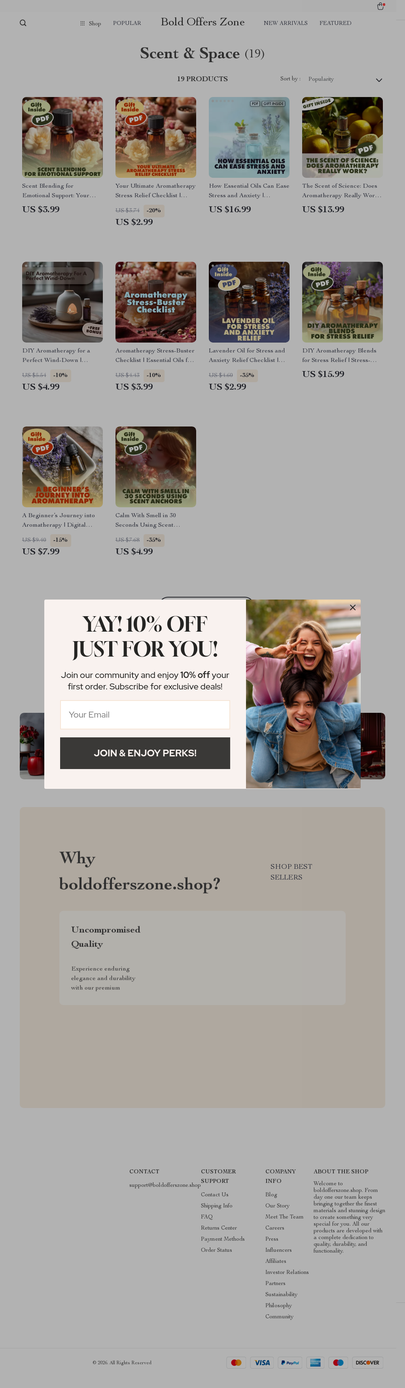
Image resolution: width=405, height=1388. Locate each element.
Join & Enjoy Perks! (145, 753)
